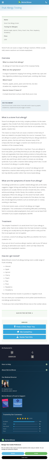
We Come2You (24, 332)
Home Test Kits (24, 337)
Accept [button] (36, 453)
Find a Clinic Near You (24, 326)
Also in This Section (23, 313)
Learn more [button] (24, 457)
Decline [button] (13, 453)
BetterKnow (24, 2)
